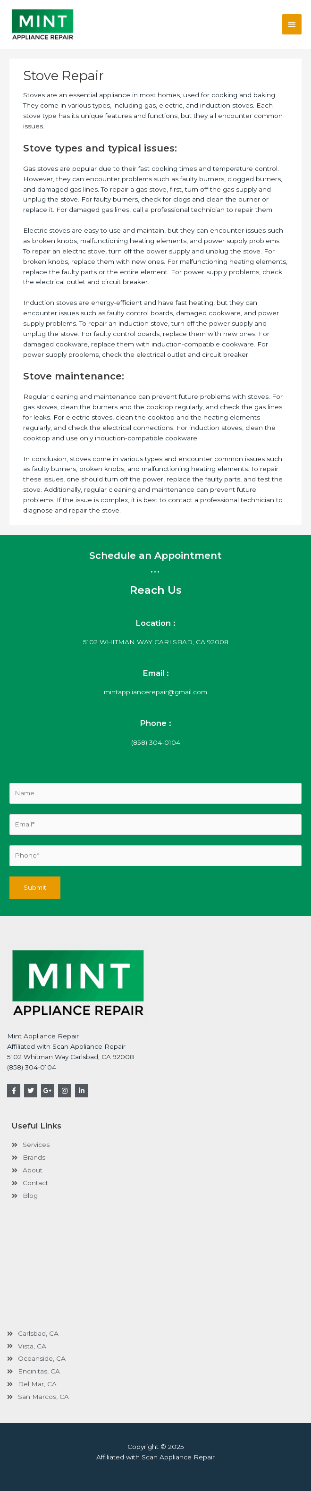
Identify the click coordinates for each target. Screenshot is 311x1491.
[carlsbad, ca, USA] (155, 1267)
